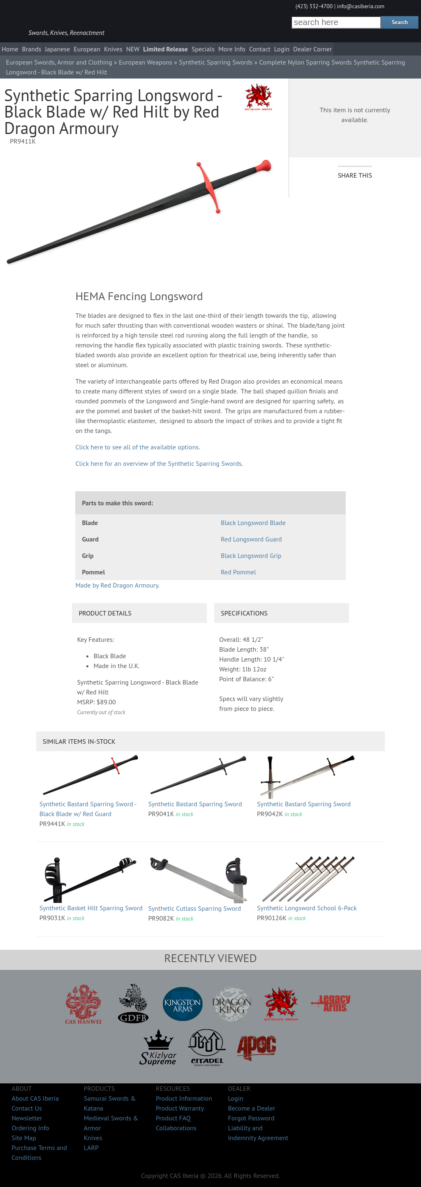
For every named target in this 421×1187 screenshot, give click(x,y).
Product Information (184, 1098)
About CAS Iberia (35, 1098)
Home (10, 49)
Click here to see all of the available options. (137, 447)
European (87, 49)
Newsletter (27, 1118)
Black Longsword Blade (253, 522)
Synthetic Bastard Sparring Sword (195, 804)
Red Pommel (238, 572)
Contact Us (27, 1108)
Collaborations (176, 1128)
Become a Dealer (251, 1108)
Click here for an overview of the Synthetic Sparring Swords (158, 463)
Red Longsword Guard (251, 539)
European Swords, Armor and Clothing (59, 62)
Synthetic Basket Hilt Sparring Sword (91, 908)
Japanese (57, 49)
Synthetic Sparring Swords (215, 62)
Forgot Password (251, 1118)
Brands (31, 49)
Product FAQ (173, 1118)
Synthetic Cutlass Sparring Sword (194, 908)
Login (282, 49)
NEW (133, 49)
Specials (203, 49)
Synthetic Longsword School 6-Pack (307, 908)
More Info (231, 49)
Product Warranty (180, 1108)
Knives (113, 49)
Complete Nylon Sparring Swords (305, 62)
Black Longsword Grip (251, 555)
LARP (91, 1147)
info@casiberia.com (361, 6)
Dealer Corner (312, 49)
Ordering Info (30, 1128)
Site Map (24, 1138)
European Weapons (145, 62)
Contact (260, 49)
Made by (116, 585)
